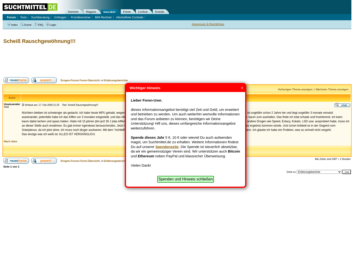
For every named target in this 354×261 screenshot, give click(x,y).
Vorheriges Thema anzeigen (295, 89)
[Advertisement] (89, 61)
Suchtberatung (40, 17)
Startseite (73, 11)
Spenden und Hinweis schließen (185, 179)
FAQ (38, 24)
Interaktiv (109, 12)
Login (51, 24)
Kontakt (159, 11)
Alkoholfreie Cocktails (129, 17)
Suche (25, 24)
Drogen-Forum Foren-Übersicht (80, 80)
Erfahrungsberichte (116, 80)
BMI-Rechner (103, 17)
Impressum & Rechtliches (208, 24)
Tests (23, 17)
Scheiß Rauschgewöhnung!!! (39, 41)
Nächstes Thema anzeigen (332, 89)
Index (13, 24)
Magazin (91, 11)
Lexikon (143, 11)
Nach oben (10, 141)
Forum (127, 11)
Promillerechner (81, 17)
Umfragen (60, 17)
